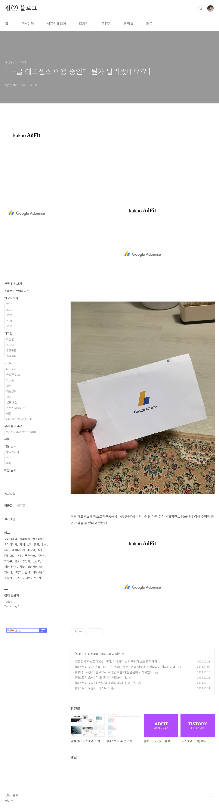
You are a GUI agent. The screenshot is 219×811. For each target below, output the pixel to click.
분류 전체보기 (13, 283)
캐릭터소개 (18, 550)
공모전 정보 (13, 374)
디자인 (84, 23)
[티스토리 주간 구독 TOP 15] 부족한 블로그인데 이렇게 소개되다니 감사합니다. (125, 667)
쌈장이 (26, 561)
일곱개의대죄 (35, 567)
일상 (44, 544)
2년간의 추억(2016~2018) (21, 432)
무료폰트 (11, 350)
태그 (149, 23)
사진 (41, 578)
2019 (9, 310)
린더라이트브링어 (35, 572)
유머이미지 (10, 544)
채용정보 (11, 391)
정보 (8, 397)
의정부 (8, 561)
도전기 (106, 23)
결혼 (8, 386)
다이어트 (31, 578)
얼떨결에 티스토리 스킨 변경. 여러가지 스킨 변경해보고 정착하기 (116, 661)
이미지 (41, 555)
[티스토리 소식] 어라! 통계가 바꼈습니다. (101, 677)
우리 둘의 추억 (13, 426)
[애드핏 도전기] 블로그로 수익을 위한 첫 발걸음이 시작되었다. (114, 672)
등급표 (36, 561)
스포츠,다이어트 (15, 408)
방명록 (128, 23)
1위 (29, 544)
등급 (36, 544)
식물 (40, 550)
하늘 (22, 567)
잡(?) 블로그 (21, 8)
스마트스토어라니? (16, 291)
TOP (210, 796)
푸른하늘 (30, 555)
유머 (7, 439)
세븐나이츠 (10, 567)
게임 (19, 555)
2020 (9, 315)
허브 (8, 458)
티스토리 (93, 654)
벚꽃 (17, 561)
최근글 (8, 505)
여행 (8, 413)
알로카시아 (12, 452)
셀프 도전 (11, 402)
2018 (9, 304)
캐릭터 (8, 572)
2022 (9, 326)
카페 (22, 544)
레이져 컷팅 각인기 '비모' (21, 419)
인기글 (21, 505)
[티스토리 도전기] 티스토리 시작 (95, 688)
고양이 (18, 572)
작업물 (10, 339)
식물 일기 (10, 446)
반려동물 (25, 539)
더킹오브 (9, 555)
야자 (8, 463)
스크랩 (10, 345)
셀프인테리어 (56, 23)
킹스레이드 (39, 539)
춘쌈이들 (27, 23)
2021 (9, 321)
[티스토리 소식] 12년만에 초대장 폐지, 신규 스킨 (106, 683)
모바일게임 (10, 539)
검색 (200, 8)
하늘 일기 (10, 470)
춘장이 (31, 550)
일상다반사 (11, 298)
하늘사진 (9, 578)
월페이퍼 (11, 356)
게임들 (10, 380)
